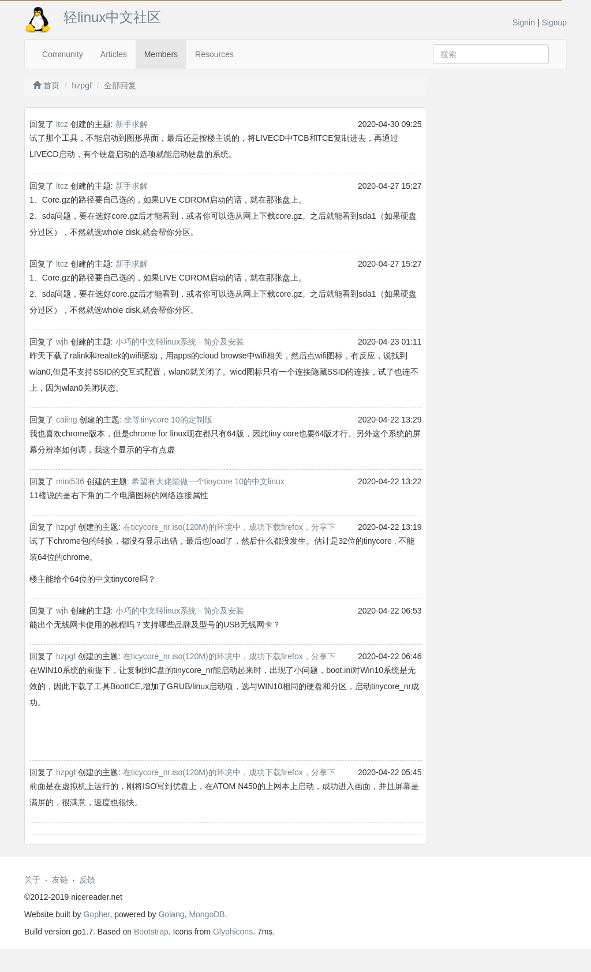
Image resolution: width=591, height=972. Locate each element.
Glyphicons (233, 931)
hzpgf (82, 85)
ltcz (62, 124)
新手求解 (131, 124)
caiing (66, 419)
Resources (214, 54)
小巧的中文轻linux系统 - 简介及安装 (179, 341)
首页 (46, 85)
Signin (524, 22)
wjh (62, 341)
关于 (32, 879)
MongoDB (207, 914)
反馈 (87, 879)
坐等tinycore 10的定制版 (168, 419)
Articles (113, 54)
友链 (60, 879)
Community (62, 54)
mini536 (70, 481)
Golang (171, 914)
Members (161, 54)
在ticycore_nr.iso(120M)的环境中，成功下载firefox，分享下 (229, 527)
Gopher (96, 914)
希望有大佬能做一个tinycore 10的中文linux (208, 481)
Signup (554, 22)
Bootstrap (151, 931)
